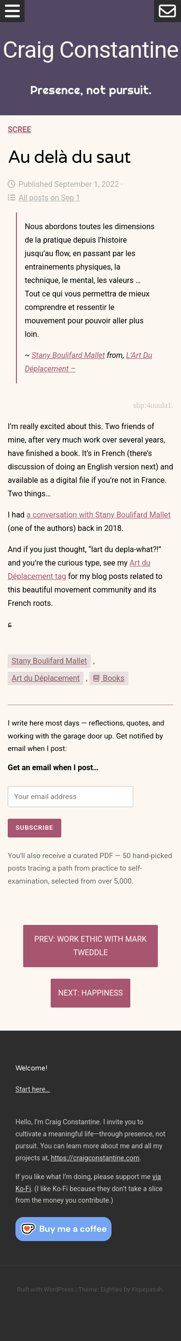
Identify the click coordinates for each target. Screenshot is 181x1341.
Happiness (102, 992)
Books (108, 678)
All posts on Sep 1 (44, 197)
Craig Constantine (91, 49)
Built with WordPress (45, 1289)
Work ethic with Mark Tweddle (102, 946)
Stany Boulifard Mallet (68, 355)
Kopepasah (147, 1289)
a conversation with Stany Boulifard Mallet (99, 514)
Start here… (32, 1089)
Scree (19, 129)
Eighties (111, 1289)
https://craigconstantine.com (95, 1158)
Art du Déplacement (46, 678)
